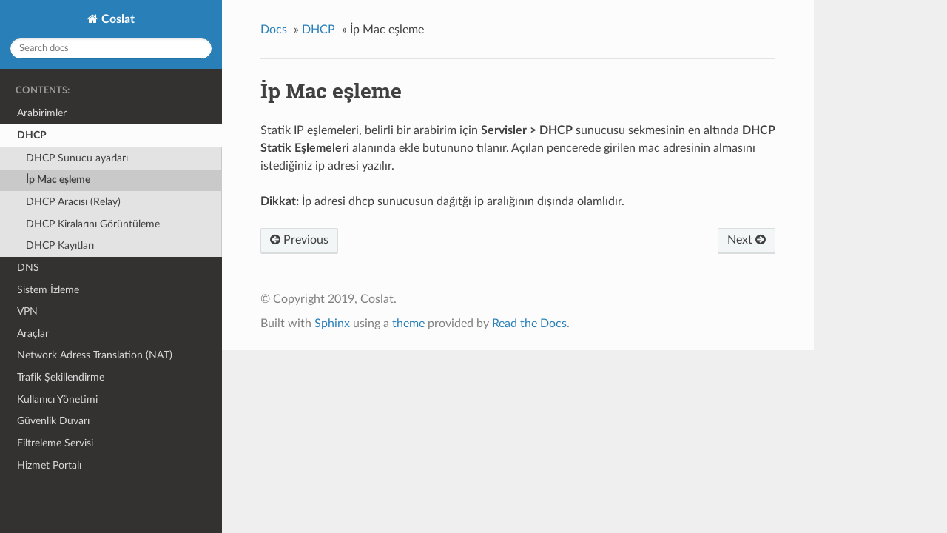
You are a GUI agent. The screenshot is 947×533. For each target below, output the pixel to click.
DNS (28, 267)
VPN (27, 311)
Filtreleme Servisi (55, 443)
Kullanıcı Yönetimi (57, 399)
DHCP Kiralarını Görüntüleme (93, 223)
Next (746, 240)
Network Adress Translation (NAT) (94, 355)
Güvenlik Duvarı (53, 420)
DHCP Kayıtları (60, 245)
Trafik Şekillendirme (60, 377)
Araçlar (33, 333)
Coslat (116, 19)
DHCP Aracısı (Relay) (73, 201)
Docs (273, 30)
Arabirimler (42, 112)
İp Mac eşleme (58, 179)
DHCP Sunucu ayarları (77, 158)
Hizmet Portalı (49, 465)
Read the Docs (529, 323)
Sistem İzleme (48, 289)
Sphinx (332, 323)
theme (408, 323)
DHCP (32, 135)
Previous (299, 240)
